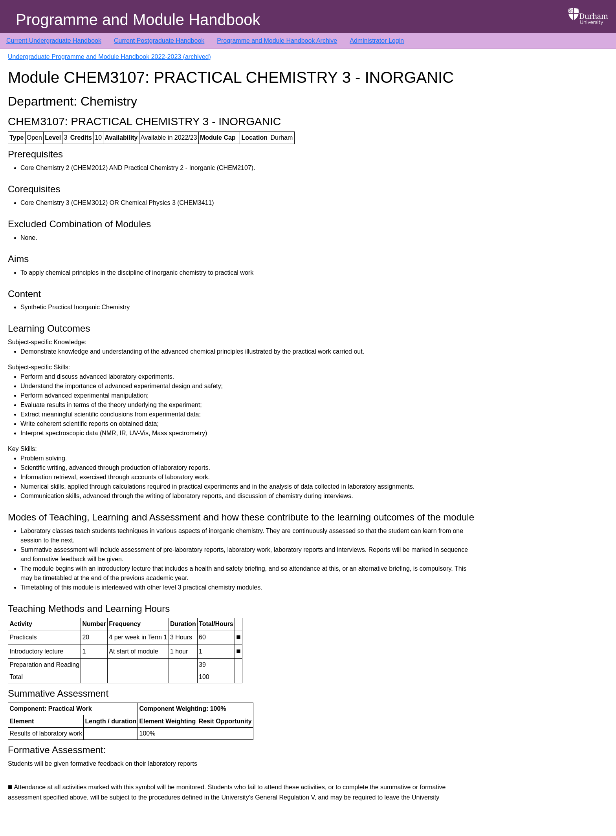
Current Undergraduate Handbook (53, 40)
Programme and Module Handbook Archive (277, 40)
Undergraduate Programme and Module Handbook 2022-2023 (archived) (109, 56)
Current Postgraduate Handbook (159, 40)
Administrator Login (377, 40)
